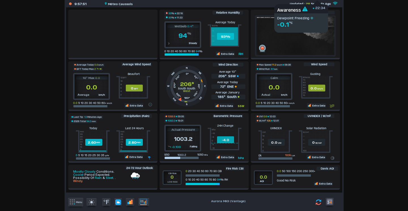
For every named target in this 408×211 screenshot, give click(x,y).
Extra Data (225, 54)
